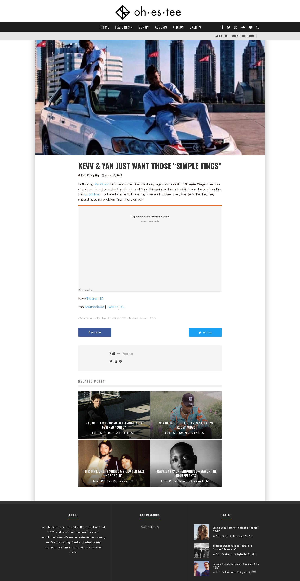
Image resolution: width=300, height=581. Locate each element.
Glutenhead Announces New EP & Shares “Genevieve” (232, 547)
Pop (226, 536)
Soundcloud (94, 307)
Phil (81, 175)
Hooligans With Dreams (124, 318)
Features (122, 27)
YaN (154, 318)
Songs (144, 27)
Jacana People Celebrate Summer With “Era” (236, 565)
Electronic (230, 572)
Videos (178, 27)
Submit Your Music (244, 36)
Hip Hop (95, 175)
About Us (221, 36)
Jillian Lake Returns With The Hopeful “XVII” (235, 529)
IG (102, 298)
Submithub (150, 527)
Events (195, 27)
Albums (161, 27)
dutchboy (92, 194)
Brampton (86, 318)
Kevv (145, 318)
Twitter (92, 298)
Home (105, 27)
